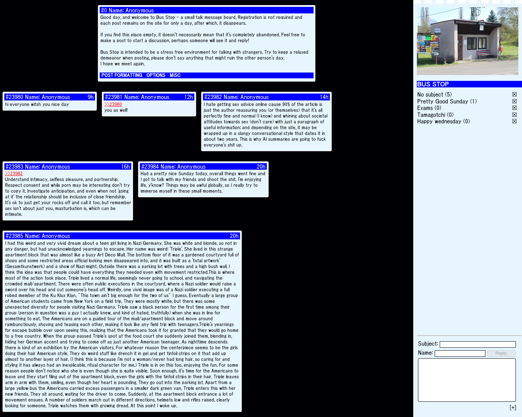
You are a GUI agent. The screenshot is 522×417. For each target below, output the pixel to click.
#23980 (14, 97)
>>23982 (14, 173)
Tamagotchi (431, 114)
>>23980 (113, 104)
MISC (175, 75)
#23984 (150, 166)
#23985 (14, 236)
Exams (425, 108)
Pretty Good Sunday (442, 101)
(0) (438, 108)
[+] (513, 407)
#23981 (114, 97)
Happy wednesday (439, 121)
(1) (473, 101)
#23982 (213, 97)
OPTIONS (155, 75)
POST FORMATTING (122, 75)
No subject (431, 94)
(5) (448, 94)
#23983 (14, 166)
